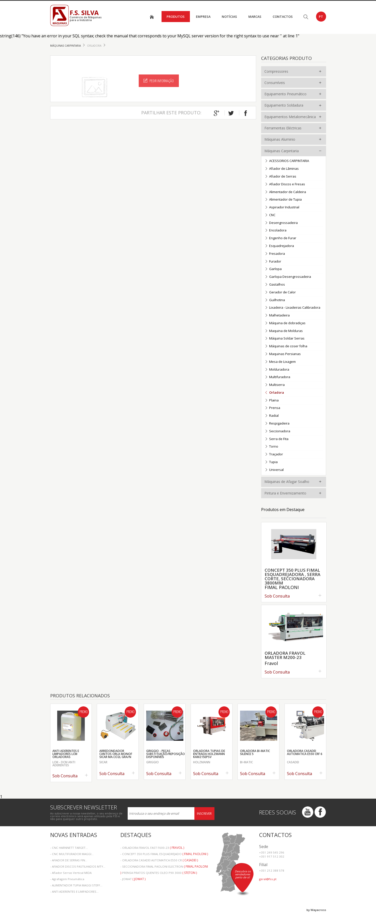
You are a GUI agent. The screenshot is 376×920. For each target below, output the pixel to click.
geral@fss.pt (267, 879)
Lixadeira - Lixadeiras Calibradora (292, 308)
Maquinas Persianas (283, 354)
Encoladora (275, 230)
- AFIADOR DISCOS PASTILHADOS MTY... (77, 866)
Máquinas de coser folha (286, 346)
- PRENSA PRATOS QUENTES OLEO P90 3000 (158, 873)
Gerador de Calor (280, 292)
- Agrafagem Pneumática (67, 879)
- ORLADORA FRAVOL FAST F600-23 (152, 848)
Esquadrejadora (279, 246)
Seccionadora (277, 431)
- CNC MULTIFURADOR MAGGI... (72, 854)
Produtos (176, 16)
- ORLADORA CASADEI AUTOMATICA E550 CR (159, 860)
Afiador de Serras (280, 177)
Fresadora (275, 254)
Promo (84, 712)
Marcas (254, 16)
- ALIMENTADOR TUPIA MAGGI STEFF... (76, 885)
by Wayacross (316, 910)
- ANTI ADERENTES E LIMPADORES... (74, 891)
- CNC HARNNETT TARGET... (69, 848)
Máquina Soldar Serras (285, 339)
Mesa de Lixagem (280, 362)
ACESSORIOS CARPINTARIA (287, 161)
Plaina (272, 400)
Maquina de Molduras (284, 331)
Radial (272, 416)
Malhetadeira (277, 315)
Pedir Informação (158, 80)
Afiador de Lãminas (282, 169)
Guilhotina (275, 300)
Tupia (271, 462)
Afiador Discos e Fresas (285, 184)
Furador (273, 262)
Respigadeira (277, 424)
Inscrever (204, 813)
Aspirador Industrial (282, 207)
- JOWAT (132, 879)
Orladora (94, 45)
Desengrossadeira (281, 223)
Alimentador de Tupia (283, 200)
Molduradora (277, 370)
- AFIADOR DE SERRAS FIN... (68, 860)
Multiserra (275, 385)
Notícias (229, 16)
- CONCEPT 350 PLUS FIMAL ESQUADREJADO (164, 854)
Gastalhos (275, 285)
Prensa (272, 408)
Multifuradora (277, 377)
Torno (271, 447)
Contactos (283, 16)
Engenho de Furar (280, 238)
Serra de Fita (276, 439)
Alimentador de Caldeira (285, 192)
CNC (270, 215)
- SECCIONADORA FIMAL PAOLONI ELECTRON (164, 867)
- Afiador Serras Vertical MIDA (71, 873)
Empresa (203, 16)
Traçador (274, 454)
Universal (274, 470)
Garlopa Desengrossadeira (288, 277)
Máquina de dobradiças (285, 323)
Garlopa (273, 269)
